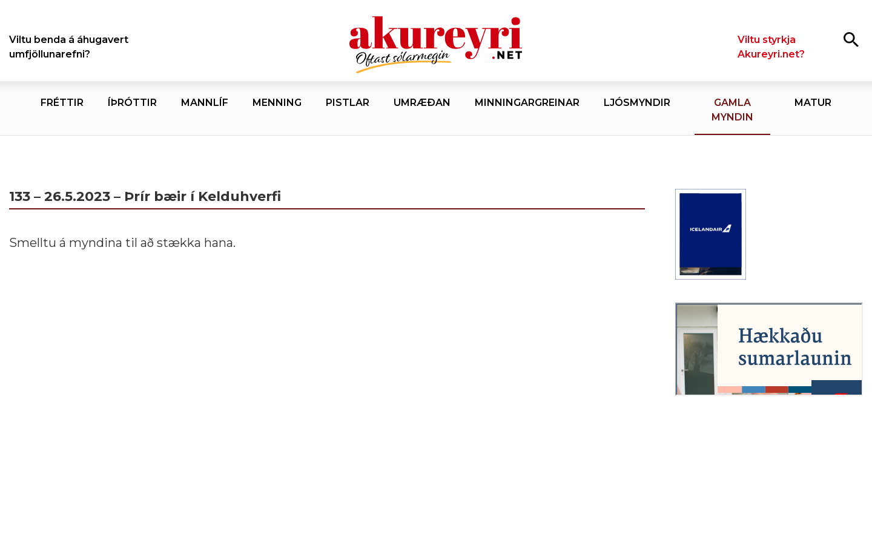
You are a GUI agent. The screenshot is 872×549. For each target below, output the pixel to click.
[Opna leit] (851, 39)
